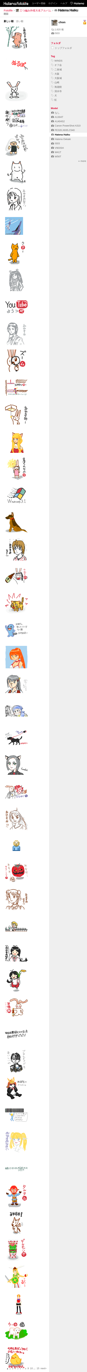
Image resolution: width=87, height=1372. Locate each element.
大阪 (55, 73)
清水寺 (56, 91)
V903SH (57, 147)
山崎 (55, 82)
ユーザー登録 (38, 3)
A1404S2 (58, 121)
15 (38, 1368)
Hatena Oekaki (61, 139)
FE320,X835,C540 (63, 130)
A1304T (57, 117)
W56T (56, 156)
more (82, 161)
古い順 (19, 21)
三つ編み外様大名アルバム (33, 10)
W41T (56, 152)
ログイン (52, 3)
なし (55, 112)
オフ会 (56, 65)
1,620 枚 (57, 29)
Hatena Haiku (60, 134)
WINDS (57, 60)
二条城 (56, 69)
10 (31, 1368)
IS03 (55, 33)
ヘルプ (63, 3)
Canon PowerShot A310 (66, 125)
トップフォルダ (61, 48)
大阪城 (56, 78)
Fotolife (8, 10)
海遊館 (56, 87)
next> (43, 1368)
